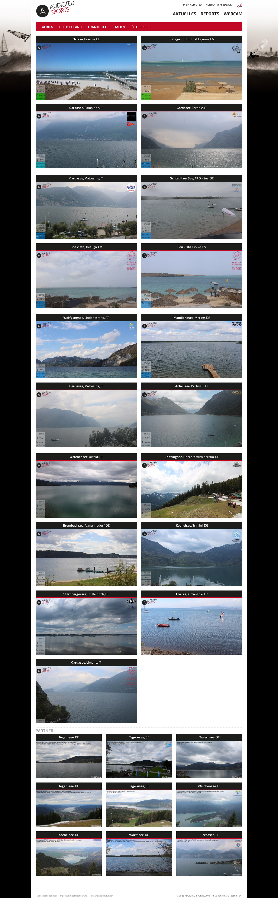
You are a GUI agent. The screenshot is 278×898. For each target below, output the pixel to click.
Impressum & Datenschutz (73, 895)
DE (239, 4)
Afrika (47, 27)
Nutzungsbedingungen (101, 895)
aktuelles (184, 13)
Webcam (233, 13)
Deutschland (70, 27)
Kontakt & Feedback (219, 4)
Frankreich (97, 27)
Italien (119, 27)
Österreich (141, 27)
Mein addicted (192, 4)
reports (210, 13)
